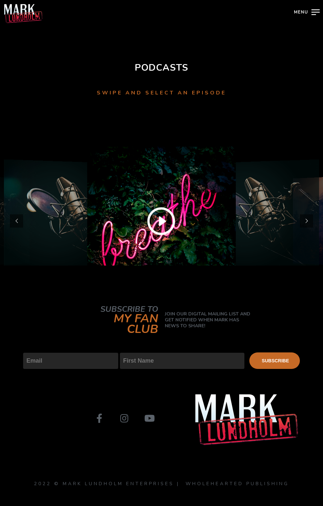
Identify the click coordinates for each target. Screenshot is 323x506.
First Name (134, 347)
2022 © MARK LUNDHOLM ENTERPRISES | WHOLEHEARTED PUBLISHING (161, 484)
